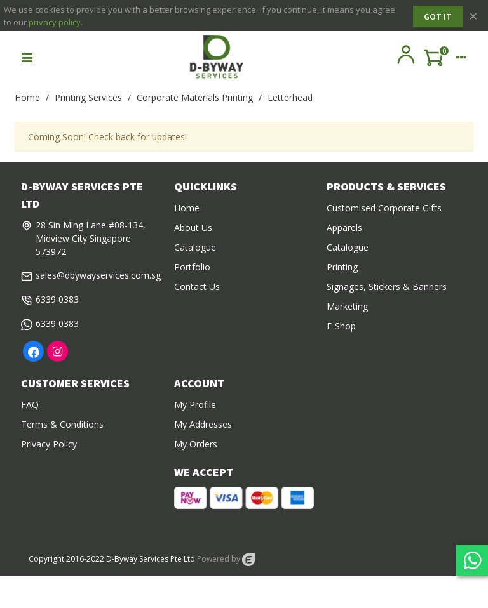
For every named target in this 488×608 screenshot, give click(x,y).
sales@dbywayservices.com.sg (98, 275)
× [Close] (473, 15)
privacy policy (55, 22)
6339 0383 (57, 299)
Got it (438, 16)
